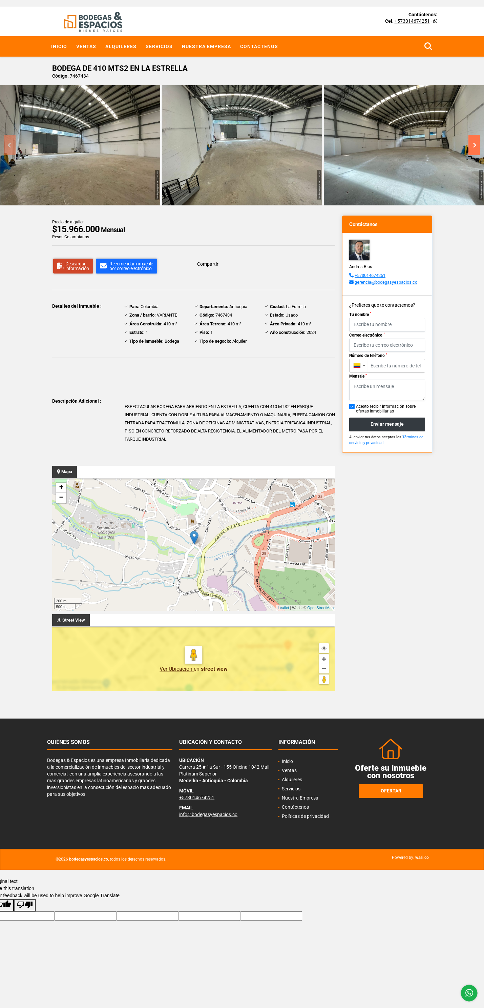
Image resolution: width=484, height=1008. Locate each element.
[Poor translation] (25, 905)
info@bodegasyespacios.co (208, 814)
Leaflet (283, 608)
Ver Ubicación (177, 669)
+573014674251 (412, 21)
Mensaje (358, 376)
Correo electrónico (367, 335)
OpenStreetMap (320, 608)
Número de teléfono (368, 355)
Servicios (159, 46)
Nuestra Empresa (206, 46)
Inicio (59, 46)
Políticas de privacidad (305, 816)
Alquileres (120, 46)
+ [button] (61, 488)
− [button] (61, 498)
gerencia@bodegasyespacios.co (386, 282)
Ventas (86, 46)
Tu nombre (360, 314)
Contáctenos (259, 46)
